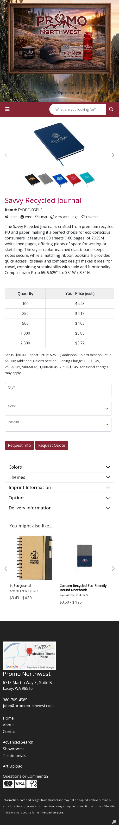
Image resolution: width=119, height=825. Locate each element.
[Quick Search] (77, 109)
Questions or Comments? (26, 776)
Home (8, 718)
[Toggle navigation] (7, 109)
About (8, 724)
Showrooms (14, 749)
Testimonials (14, 755)
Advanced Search (18, 742)
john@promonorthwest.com (74, 92)
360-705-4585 (33, 92)
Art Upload (12, 766)
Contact (10, 731)
